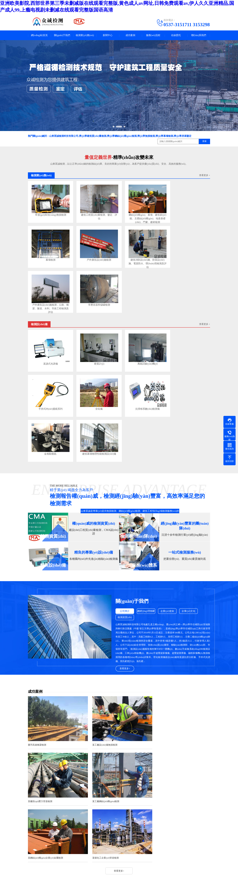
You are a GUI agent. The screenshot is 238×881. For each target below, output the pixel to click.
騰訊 (51, 794)
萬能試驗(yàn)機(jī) (140, 312)
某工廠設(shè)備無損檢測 (102, 644)
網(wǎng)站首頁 (39, 35)
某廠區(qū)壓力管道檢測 (164, 644)
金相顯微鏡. (140, 355)
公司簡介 (125, 512)
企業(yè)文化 (189, 512)
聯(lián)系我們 (198, 35)
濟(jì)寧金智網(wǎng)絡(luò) (180, 857)
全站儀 (49, 355)
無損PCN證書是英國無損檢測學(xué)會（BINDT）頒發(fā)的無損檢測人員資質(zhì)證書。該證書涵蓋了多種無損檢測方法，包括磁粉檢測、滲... (184, 747)
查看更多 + (204, 175)
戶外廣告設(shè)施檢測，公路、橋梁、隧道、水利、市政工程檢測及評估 (140, 257)
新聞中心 (107, 35)
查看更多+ (125, 570)
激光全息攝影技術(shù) (84, 763)
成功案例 (130, 35)
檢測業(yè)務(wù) (85, 35)
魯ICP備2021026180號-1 (125, 857)
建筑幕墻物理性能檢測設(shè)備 (186, 355)
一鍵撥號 (5, 866)
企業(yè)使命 (168, 512)
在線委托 (176, 35)
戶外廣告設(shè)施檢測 (49, 255)
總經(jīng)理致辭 (146, 512)
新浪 (58, 794)
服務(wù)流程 (153, 35)
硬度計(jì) (94, 312)
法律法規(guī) (113, 826)
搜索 (204, 141)
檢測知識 (111, 831)
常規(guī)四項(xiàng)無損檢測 (49, 212)
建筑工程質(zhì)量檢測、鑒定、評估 (94, 214)
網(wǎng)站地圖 (146, 857)
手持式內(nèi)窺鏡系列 (186, 312)
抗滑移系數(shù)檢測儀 (94, 355)
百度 (44, 794)
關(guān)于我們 (62, 35)
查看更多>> (140, 726)
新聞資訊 (111, 813)
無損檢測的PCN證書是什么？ (87, 736)
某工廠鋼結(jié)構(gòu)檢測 (41, 699)
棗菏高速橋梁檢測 (37, 644)
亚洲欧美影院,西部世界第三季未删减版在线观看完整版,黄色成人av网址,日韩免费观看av (47, 879)
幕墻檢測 (185, 212)
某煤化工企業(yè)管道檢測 (165, 699)
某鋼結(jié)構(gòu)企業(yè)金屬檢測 (107, 699)
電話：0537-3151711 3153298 (147, 820)
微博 (72, 794)
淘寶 (65, 794)
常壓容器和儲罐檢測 (186, 255)
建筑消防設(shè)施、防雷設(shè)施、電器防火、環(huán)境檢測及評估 (95, 257)
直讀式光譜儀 (49, 312)
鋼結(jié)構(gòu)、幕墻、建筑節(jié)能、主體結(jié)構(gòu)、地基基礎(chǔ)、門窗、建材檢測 (140, 214)
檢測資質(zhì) (125, 519)
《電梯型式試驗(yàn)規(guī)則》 (89, 774)
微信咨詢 (5, 869)
